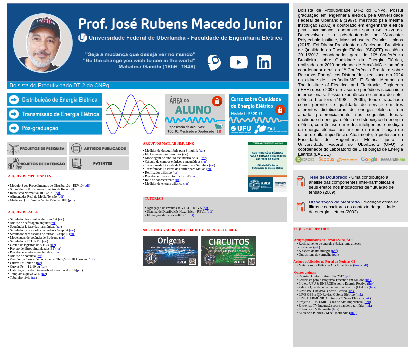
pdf (87, 185)
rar (202, 150)
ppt (191, 215)
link (357, 265)
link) (353, 313)
